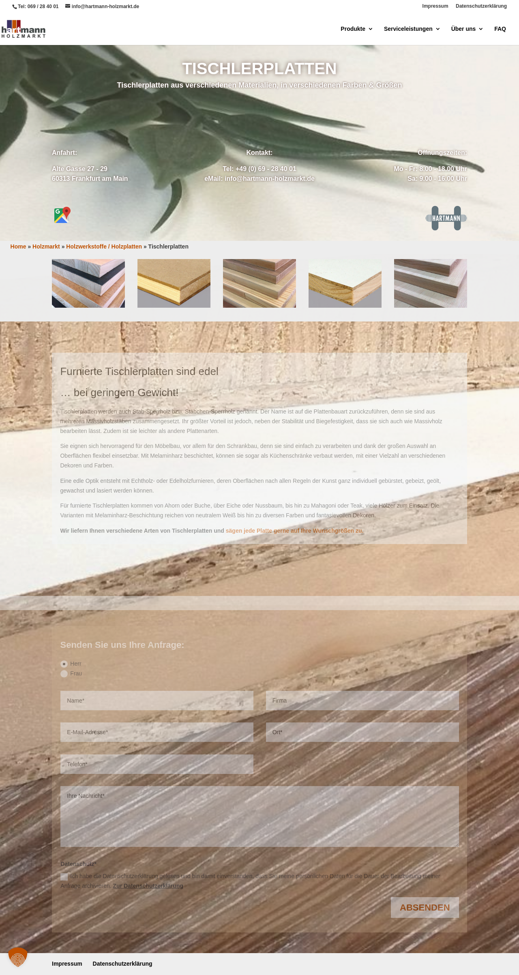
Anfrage (223, 117)
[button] (18, 957)
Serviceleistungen (408, 29)
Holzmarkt (46, 246)
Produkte (353, 29)
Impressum (435, 6)
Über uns (463, 29)
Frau (71, 673)
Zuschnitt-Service (259, 210)
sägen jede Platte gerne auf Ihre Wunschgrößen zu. (295, 530)
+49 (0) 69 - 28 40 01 (266, 168)
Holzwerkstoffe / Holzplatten (104, 246)
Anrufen (295, 117)
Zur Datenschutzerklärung (148, 886)
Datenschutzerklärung (481, 6)
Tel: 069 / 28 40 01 (38, 6)
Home (18, 246)
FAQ (500, 29)
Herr (70, 664)
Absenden (425, 907)
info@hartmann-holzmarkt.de (270, 178)
